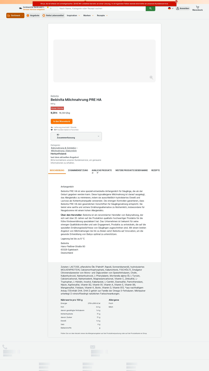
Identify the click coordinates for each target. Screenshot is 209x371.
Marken (88, 15)
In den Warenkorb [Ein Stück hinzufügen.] (118, 57)
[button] (182, 8)
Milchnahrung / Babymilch (120, 86)
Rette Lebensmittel (53, 15)
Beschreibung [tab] (57, 106)
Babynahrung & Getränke (120, 83)
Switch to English (109, 355)
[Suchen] (155, 8)
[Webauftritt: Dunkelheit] (116, 365)
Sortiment (15, 15)
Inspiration (73, 15)
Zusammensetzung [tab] (78, 106)
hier (83, 348)
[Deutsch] (170, 8)
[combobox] (106, 8)
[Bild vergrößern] (95, 69)
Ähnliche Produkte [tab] (102, 106)
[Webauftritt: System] (91, 365)
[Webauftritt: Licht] (103, 365)
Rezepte (102, 15)
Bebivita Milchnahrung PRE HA (132, 35)
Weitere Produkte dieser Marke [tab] (131, 106)
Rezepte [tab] (155, 106)
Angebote (33, 15)
